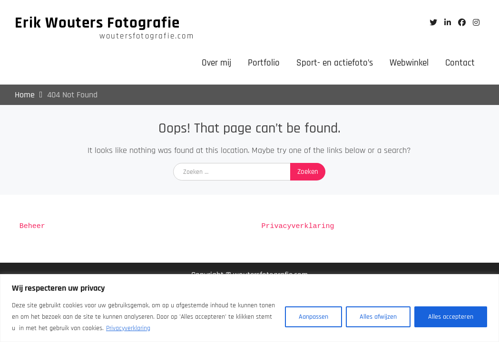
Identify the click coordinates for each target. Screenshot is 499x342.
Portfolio (264, 63)
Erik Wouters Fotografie (97, 23)
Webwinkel (409, 63)
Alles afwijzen (378, 317)
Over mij (216, 63)
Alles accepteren (450, 317)
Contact (460, 63)
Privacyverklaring (128, 328)
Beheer (32, 226)
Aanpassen (313, 317)
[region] (249, 308)
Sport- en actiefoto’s (334, 63)
